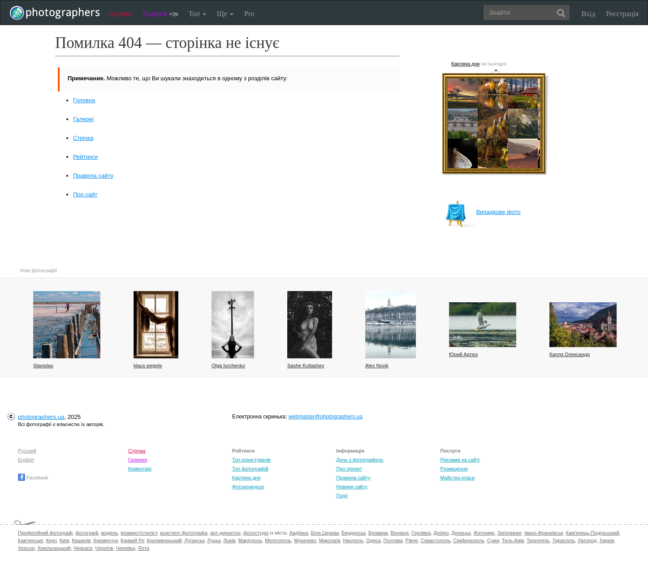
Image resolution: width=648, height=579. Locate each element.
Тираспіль (563, 540)
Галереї (83, 119)
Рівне (412, 540)
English (26, 459)
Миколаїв (330, 540)
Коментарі (139, 468)
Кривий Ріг (132, 540)
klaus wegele (148, 365)
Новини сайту (351, 486)
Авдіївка (298, 532)
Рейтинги (85, 156)
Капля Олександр (569, 354)
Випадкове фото (483, 212)
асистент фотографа (183, 532)
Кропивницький (164, 540)
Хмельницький (54, 548)
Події (342, 495)
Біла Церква (325, 532)
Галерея (160, 13)
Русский (27, 450)
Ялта (143, 548)
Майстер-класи (458, 477)
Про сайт (85, 194)
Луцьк (214, 540)
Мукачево (305, 540)
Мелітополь (278, 540)
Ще (225, 13)
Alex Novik (377, 365)
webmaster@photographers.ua (326, 417)
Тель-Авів (513, 540)
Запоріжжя (509, 532)
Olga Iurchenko (228, 365)
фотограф (86, 532)
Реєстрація (622, 13)
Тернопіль (538, 540)
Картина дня (465, 63)
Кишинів (81, 540)
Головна (84, 100)
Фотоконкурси (248, 486)
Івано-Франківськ (543, 532)
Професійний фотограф (45, 532)
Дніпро (441, 532)
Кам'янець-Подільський (592, 532)
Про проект (349, 468)
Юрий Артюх (463, 354)
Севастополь (435, 540)
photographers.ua (41, 417)
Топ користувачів (251, 459)
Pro (249, 13)
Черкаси (82, 548)
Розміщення (454, 468)
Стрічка (120, 13)
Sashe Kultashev (305, 365)
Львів (229, 540)
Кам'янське (30, 540)
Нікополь (353, 540)
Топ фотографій (250, 468)
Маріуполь (250, 540)
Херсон (26, 548)
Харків (607, 540)
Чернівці (125, 548)
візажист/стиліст (139, 532)
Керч (51, 540)
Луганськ (195, 540)
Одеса (373, 540)
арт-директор (225, 532)
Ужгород (587, 540)
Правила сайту (93, 175)
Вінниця (400, 532)
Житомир (483, 532)
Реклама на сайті (460, 459)
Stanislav (43, 365)
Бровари (378, 532)
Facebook (33, 477)
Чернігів (104, 548)
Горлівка (421, 532)
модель (109, 532)
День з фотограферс (360, 459)
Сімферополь (468, 540)
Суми (493, 540)
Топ (197, 13)
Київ (64, 540)
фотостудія (256, 532)
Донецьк (461, 532)
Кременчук (106, 540)
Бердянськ (353, 532)
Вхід (589, 13)
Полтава (393, 540)
